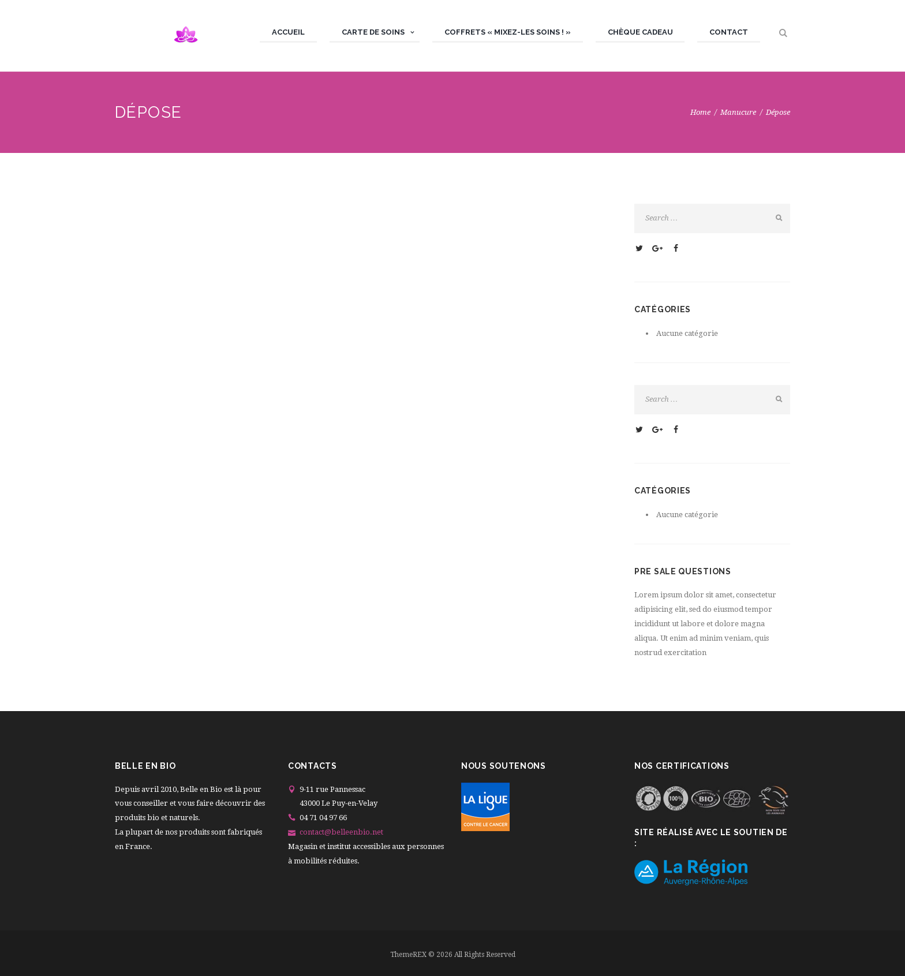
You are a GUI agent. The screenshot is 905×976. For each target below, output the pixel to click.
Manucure (738, 112)
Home (700, 112)
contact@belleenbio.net (341, 832)
